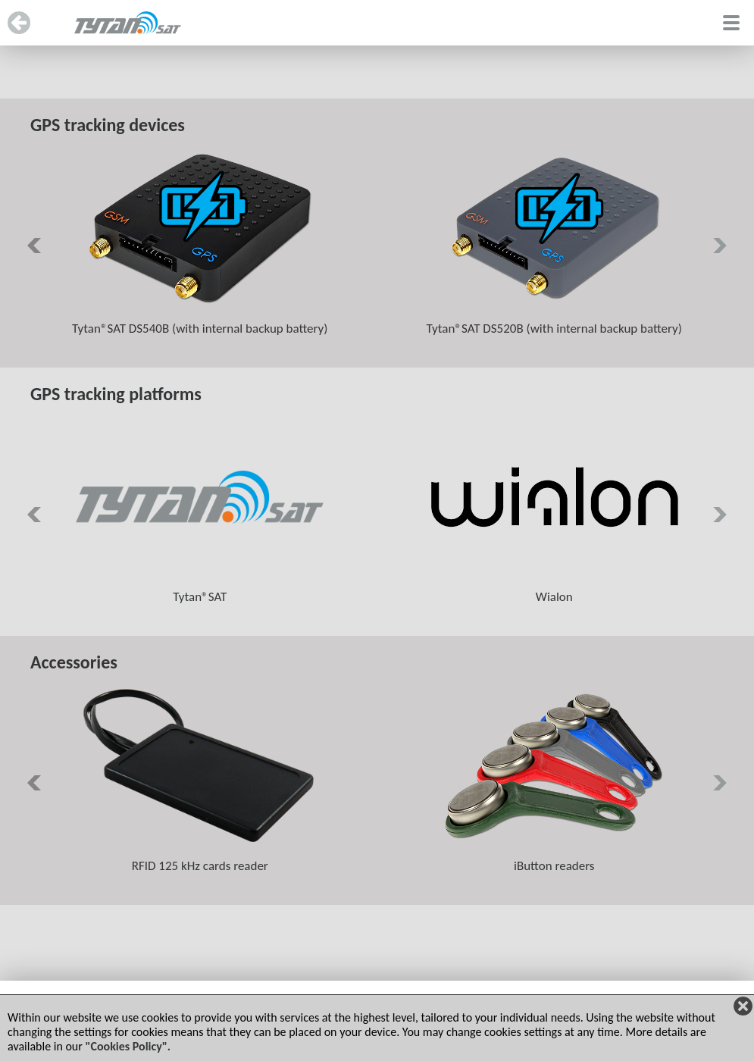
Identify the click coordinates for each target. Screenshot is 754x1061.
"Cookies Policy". (128, 1046)
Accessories (73, 662)
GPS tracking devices (107, 125)
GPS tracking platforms (116, 394)
